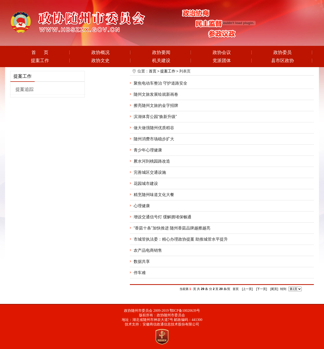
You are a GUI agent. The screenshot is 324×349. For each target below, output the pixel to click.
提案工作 (40, 60)
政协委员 (282, 52)
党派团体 (222, 60)
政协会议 (222, 52)
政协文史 (100, 60)
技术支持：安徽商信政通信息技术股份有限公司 (162, 324)
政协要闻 (161, 52)
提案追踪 (24, 89)
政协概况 (100, 52)
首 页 (40, 52)
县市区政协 (282, 60)
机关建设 (161, 60)
